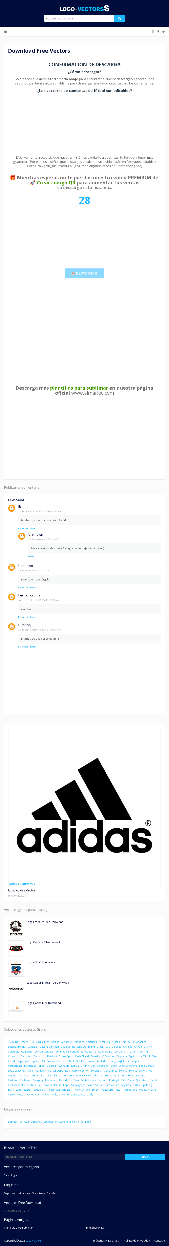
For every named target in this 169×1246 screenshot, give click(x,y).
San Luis (99, 1085)
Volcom (46, 1094)
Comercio (27, 1051)
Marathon (40, 1070)
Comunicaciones (44, 1051)
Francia (51, 1061)
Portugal (114, 1080)
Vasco (11, 1094)
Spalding (147, 1085)
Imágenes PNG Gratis (106, 1240)
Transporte (107, 1089)
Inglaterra (123, 1061)
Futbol (61, 1061)
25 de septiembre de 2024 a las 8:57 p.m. (40, 629)
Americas (91, 1042)
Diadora (52, 1056)
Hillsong (24, 625)
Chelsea (127, 1046)
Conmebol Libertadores (69, 1051)
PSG (123, 1080)
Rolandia (56, 1085)
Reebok (31, 1085)
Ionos (41, 1066)
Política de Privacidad (137, 1240)
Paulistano (51, 1080)
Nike (95, 1075)
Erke (154, 1056)
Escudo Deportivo (18, 1061)
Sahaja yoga (78, 1085)
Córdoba (119, 1051)
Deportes (26, 1056)
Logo (114, 1066)
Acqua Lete (42, 1042)
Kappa (75, 1066)
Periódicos (65, 1080)
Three (95, 1089)
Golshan (80, 1061)
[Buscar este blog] (64, 1157)
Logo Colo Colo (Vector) (41, 962)
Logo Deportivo (128, 1066)
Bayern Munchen (49, 1046)
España (35, 1061)
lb (19, 506)
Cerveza (116, 1046)
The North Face (81, 1089)
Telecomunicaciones (58, 1089)
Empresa (122, 1056)
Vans (153, 1089)
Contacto (159, 1240)
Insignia (135, 1061)
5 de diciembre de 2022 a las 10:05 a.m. (39, 600)
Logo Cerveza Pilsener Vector (45, 942)
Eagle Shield (82, 1056)
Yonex (65, 1094)
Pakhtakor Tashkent (19, 1080)
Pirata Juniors (88, 1080)
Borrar (33, 528)
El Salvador (108, 1056)
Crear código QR (56, 182)
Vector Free (33, 1094)
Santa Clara (112, 1085)
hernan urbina (29, 595)
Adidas (55, 1042)
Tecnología (38, 1089)
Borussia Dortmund (83, 1046)
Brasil (100, 1046)
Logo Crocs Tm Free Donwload (45, 922)
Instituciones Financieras (22, 1066)
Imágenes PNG (95, 1227)
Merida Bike (110, 1070)
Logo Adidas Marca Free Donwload (48, 982)
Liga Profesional (100, 1066)
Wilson (56, 1094)
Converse (90, 1051)
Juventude (63, 1066)
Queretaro (142, 1080)
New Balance (83, 1075)
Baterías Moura (17, 1046)
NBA (71, 1075)
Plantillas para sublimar (18, 1227)
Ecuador (95, 1056)
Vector (20, 1094)
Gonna (91, 1061)
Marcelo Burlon (80, 1070)
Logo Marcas (146, 1066)
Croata (131, 1051)
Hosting (111, 1061)
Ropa (66, 1085)
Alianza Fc (66, 1042)
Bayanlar (33, 1046)
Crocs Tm (142, 1051)
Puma (130, 1080)
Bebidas (65, 1046)
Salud (90, 1085)
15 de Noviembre (18, 1042)
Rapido (154, 1080)
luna (30, 1070)
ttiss (117, 1089)
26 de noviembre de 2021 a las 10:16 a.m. (40, 511)
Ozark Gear (127, 1075)
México (133, 1070)
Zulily (90, 1094)
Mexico (123, 1070)
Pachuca (140, 1075)
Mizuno (12, 1075)
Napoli (63, 1075)
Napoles (52, 1075)
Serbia (136, 1085)
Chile (150, 1046)
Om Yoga (105, 1075)
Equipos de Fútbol (139, 1056)
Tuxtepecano (129, 1089)
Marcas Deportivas (59, 1070)
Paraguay (38, 1080)
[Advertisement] (84, 124)
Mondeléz (24, 1075)
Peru (76, 1080)
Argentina (104, 1042)
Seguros (126, 1085)
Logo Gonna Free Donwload (44, 1003)
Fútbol (70, 1061)
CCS (107, 1046)
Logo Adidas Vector (21, 890)
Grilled (101, 1061)
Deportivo (39, 1056)
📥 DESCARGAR (84, 273)
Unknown (35, 534)
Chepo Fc (139, 1046)
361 (32, 1042)
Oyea (116, 1075)
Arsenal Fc (128, 1042)
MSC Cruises (39, 1075)
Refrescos (43, 1085)
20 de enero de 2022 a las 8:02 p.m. (47, 539)
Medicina (96, 1070)
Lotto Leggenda (17, 1070)
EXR (43, 1061)
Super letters (23, 1089)
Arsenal (116, 1042)
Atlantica (141, 1042)
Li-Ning (85, 1066)
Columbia (13, 1051)
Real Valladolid (16, 1085)
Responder (23, 528)
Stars (11, 1089)
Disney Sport (66, 1056)
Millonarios (145, 1070)
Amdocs (79, 1042)
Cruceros (13, 1056)
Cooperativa (105, 1051)
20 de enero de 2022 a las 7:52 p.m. (37, 570)
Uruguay (144, 1089)
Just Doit (51, 1066)
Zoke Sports (78, 1094)
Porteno (102, 1080)
